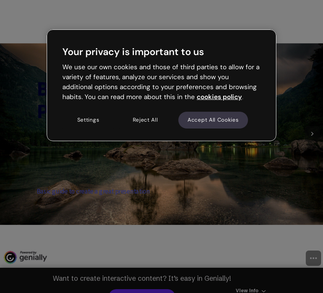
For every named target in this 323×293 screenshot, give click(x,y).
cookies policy (219, 97)
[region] (161, 85)
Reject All (145, 120)
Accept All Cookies (213, 120)
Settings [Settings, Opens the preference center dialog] (88, 120)
